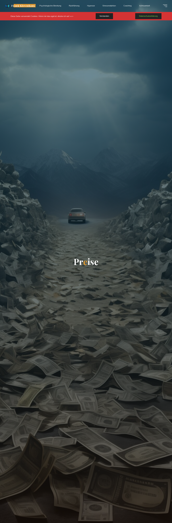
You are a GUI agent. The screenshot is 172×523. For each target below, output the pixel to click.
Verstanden (104, 16)
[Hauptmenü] (165, 6)
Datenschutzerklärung (148, 16)
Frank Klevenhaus (23, 5)
